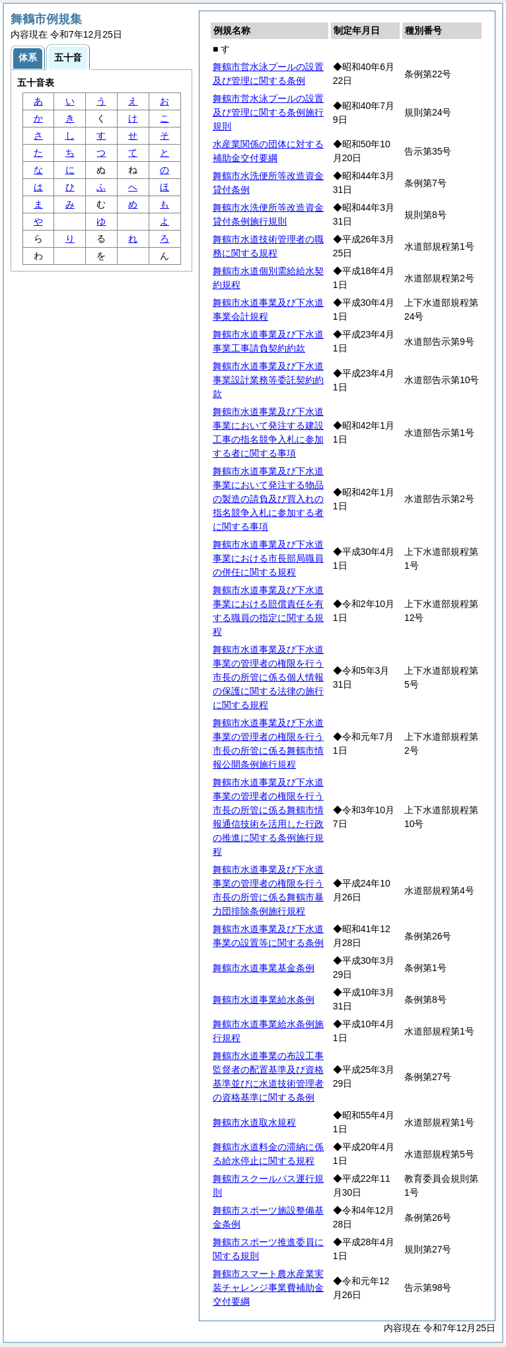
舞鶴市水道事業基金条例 (263, 968)
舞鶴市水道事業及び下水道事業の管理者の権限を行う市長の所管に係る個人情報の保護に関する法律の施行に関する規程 (268, 677)
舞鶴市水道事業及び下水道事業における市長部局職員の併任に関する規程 (268, 558)
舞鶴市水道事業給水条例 (263, 999)
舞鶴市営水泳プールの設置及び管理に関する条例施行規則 (268, 112)
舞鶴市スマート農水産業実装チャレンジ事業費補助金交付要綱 (268, 1287)
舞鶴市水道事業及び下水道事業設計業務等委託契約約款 (268, 380)
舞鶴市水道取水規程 (254, 1122)
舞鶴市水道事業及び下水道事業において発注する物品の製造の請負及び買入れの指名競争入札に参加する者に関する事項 (268, 499)
